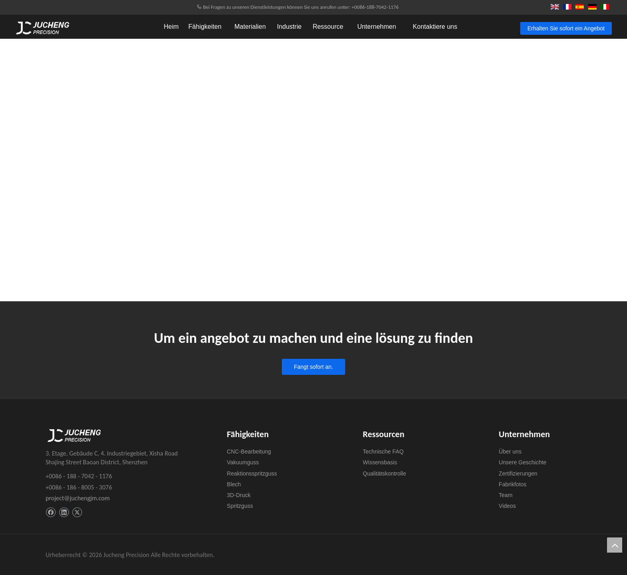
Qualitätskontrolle (384, 473)
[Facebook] (51, 512)
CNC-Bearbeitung (249, 451)
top (614, 545)
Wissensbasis (380, 462)
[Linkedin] (64, 512)
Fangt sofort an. (313, 367)
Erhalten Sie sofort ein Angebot (566, 28)
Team (505, 495)
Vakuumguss (243, 462)
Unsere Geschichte (522, 462)
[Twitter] (77, 512)
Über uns (510, 451)
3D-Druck (238, 495)
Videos (507, 506)
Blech (234, 484)
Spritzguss (240, 506)
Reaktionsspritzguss (252, 473)
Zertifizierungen (518, 473)
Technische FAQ (383, 451)
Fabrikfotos (512, 484)
